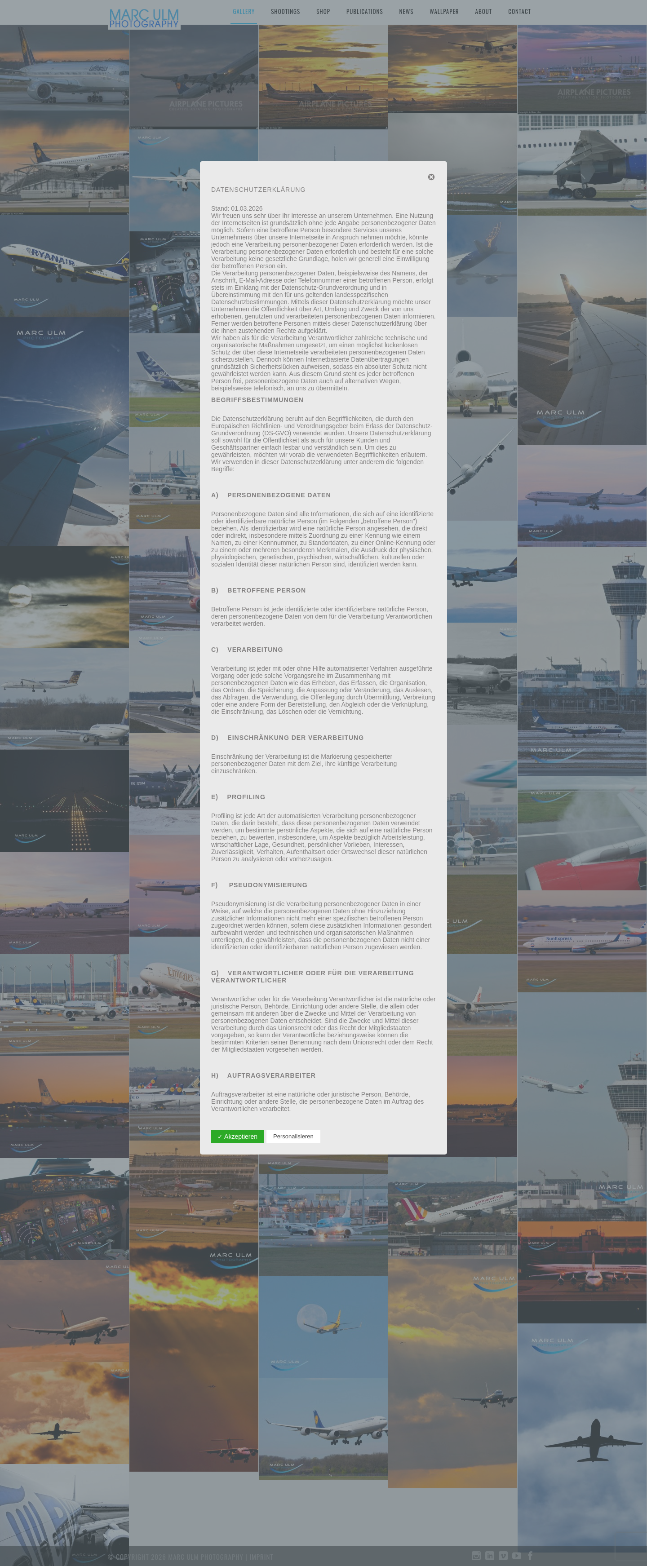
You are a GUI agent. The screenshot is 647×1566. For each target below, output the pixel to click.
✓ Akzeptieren (237, 1136)
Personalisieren (293, 1136)
